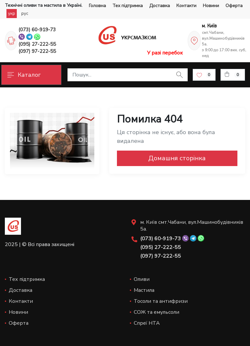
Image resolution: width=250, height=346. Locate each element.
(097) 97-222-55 (37, 51)
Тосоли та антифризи (161, 301)
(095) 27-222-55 (37, 44)
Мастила (144, 290)
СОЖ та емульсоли (156, 312)
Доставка (159, 6)
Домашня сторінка (177, 158)
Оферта (234, 6)
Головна (97, 6)
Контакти (186, 6)
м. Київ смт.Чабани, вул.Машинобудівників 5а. (191, 225)
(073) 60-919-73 (37, 29)
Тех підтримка (127, 6)
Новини (211, 6)
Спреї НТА (147, 323)
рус (24, 13)
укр (11, 13)
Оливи (142, 279)
